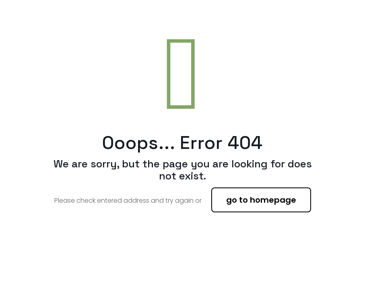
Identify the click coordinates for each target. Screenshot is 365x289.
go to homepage (261, 200)
